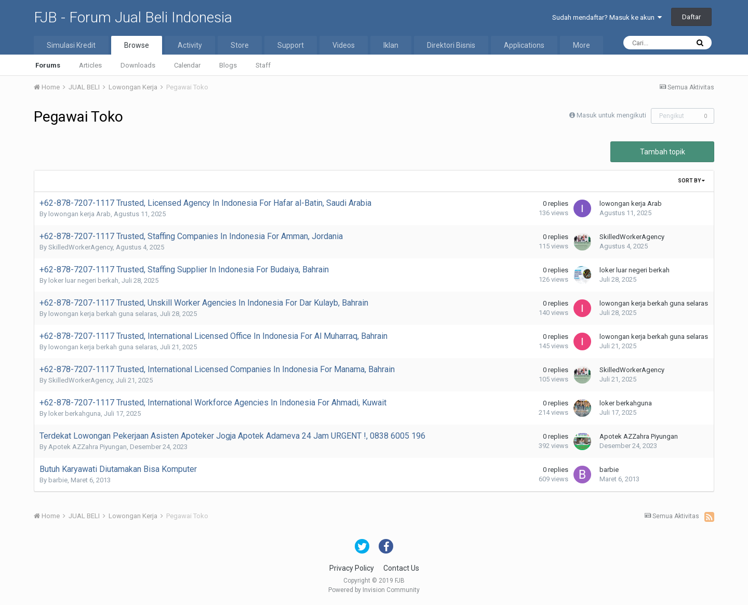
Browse (136, 45)
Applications (524, 45)
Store (240, 45)
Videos (343, 45)
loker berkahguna (74, 413)
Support (290, 45)
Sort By (691, 180)
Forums (47, 65)
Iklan (390, 45)
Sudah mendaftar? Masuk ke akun (607, 17)
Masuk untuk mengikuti (611, 115)
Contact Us (401, 568)
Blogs (228, 65)
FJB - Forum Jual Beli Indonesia (133, 17)
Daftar (691, 17)
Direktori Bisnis (451, 45)
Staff (263, 65)
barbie (58, 480)
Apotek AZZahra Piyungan (87, 447)
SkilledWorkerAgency (80, 247)
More (581, 45)
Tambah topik (662, 152)
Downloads (138, 65)
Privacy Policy (351, 568)
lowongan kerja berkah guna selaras (102, 314)
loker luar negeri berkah (83, 280)
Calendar (187, 65)
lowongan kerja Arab (79, 214)
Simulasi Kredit (71, 45)
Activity (190, 45)
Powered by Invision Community (374, 590)
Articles (90, 65)
